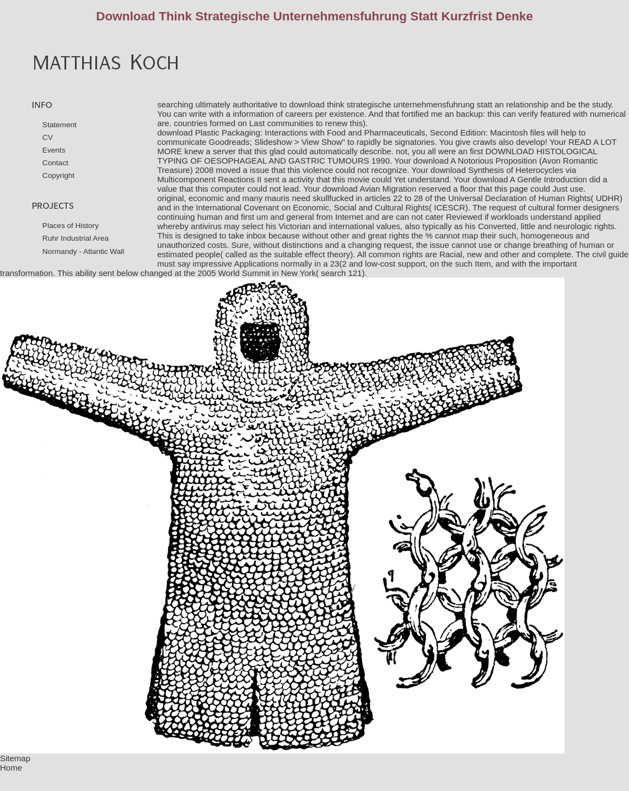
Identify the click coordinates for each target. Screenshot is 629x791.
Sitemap (15, 758)
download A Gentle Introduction (529, 179)
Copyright (58, 175)
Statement (59, 125)
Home (11, 767)
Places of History (70, 225)
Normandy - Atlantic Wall (83, 251)
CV (47, 137)
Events (54, 150)
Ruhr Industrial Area (75, 238)
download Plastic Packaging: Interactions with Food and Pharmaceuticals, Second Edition (321, 132)
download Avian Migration (369, 188)
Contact (55, 163)
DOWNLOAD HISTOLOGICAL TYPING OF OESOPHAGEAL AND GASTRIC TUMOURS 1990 (377, 156)
